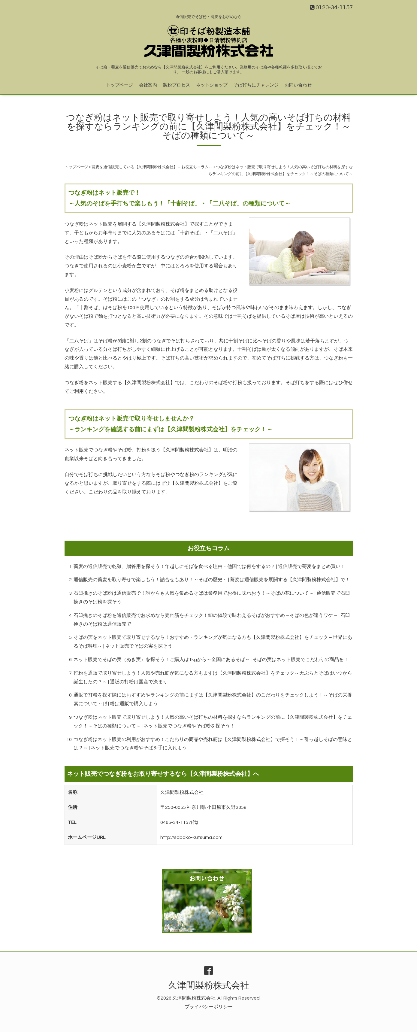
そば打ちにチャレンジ (256, 85)
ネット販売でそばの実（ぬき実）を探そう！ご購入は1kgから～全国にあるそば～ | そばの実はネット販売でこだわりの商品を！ (211, 659)
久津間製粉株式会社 (208, 985)
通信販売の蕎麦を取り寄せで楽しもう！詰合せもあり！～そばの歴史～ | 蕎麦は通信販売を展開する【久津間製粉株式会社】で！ (212, 579)
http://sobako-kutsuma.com (191, 837)
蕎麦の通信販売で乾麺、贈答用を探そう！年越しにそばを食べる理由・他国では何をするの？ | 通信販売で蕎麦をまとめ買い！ (209, 566)
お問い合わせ (298, 85)
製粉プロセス (176, 85)
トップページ (119, 85)
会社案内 (148, 85)
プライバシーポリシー (209, 1006)
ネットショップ (212, 85)
